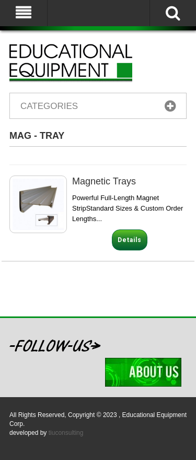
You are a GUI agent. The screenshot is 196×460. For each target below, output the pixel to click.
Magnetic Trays (104, 181)
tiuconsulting (66, 432)
